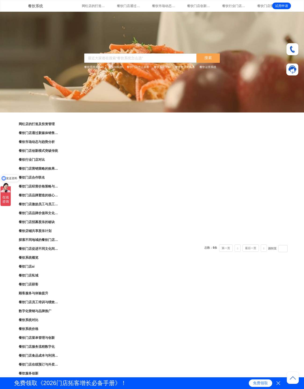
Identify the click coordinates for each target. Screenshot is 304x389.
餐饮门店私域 (28, 275)
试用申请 (281, 6)
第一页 (226, 248)
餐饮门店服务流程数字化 (37, 346)
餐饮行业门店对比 (234, 6)
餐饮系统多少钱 (94, 67)
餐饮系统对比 (28, 320)
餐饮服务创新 (28, 373)
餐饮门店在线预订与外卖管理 (38, 364)
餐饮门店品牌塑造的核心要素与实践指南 (38, 195)
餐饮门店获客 (28, 284)
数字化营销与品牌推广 (35, 311)
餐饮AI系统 (115, 67)
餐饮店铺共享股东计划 (35, 231)
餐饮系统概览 (28, 257)
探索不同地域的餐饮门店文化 (38, 240)
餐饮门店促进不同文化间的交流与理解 (38, 249)
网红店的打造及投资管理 (93, 6)
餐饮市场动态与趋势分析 (163, 6)
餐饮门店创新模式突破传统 (198, 6)
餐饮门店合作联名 (32, 177)
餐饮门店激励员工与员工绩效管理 (38, 204)
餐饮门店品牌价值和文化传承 (38, 213)
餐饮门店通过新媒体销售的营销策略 (128, 6)
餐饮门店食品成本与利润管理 (38, 355)
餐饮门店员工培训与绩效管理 (38, 302)
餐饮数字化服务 (185, 67)
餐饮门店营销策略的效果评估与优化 (269, 6)
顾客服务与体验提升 (33, 293)
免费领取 (260, 383)
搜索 (208, 58)
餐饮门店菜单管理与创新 (37, 338)
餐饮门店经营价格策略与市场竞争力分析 (38, 186)
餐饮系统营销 (162, 67)
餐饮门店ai (27, 266)
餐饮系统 (35, 6)
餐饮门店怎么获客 (138, 67)
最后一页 (250, 248)
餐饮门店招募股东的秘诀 (37, 222)
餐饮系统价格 (28, 329)
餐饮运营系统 (207, 67)
